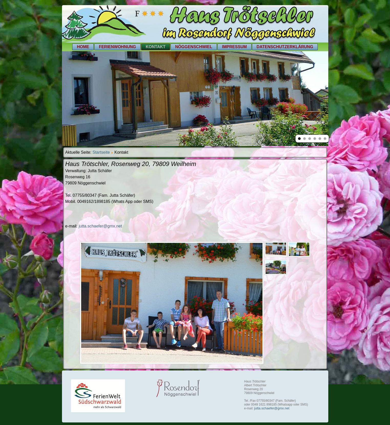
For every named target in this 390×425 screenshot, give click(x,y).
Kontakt (155, 47)
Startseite (101, 152)
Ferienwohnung (117, 47)
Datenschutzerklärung (285, 47)
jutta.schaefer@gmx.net (100, 226)
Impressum (234, 47)
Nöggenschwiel (193, 47)
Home (83, 47)
